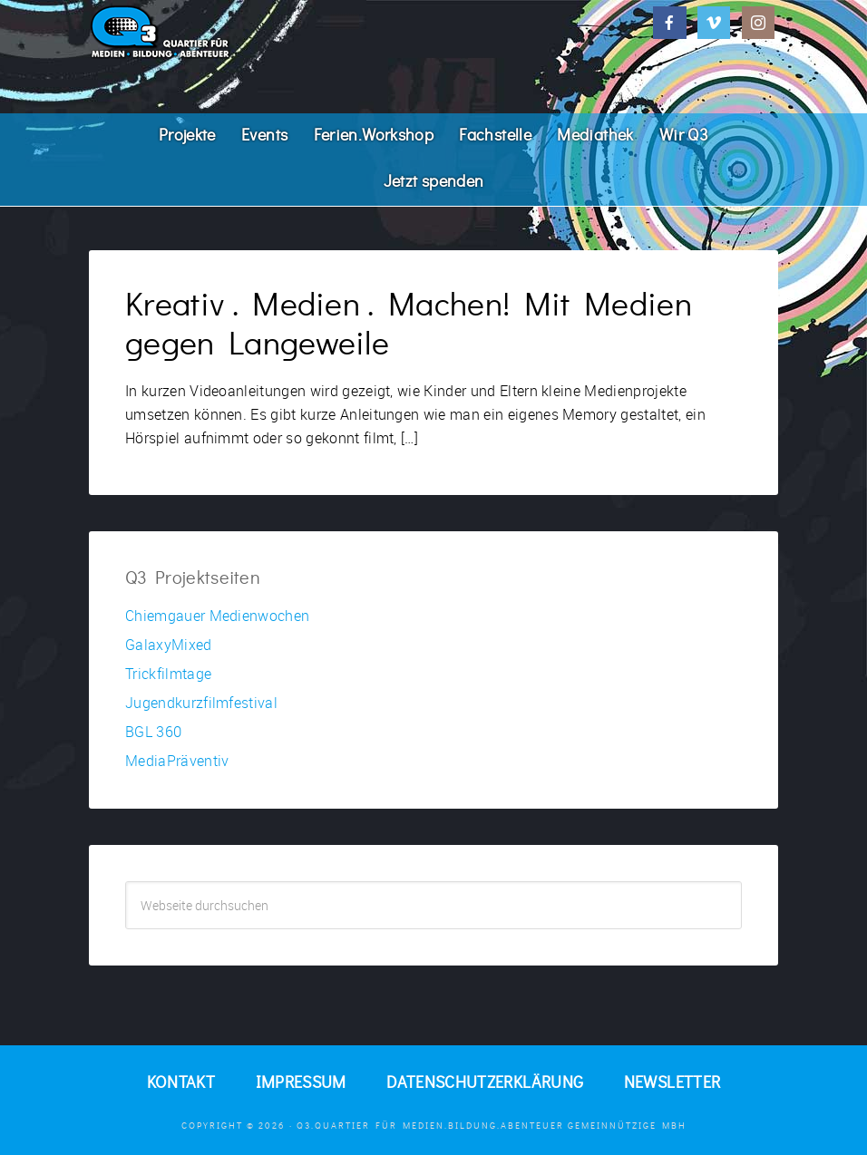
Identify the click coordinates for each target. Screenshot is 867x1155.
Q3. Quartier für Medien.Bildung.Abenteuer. (225, 32)
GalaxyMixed (168, 645)
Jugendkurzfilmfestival (201, 703)
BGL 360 (153, 732)
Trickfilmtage (168, 674)
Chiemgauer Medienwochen (217, 616)
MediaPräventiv (177, 761)
